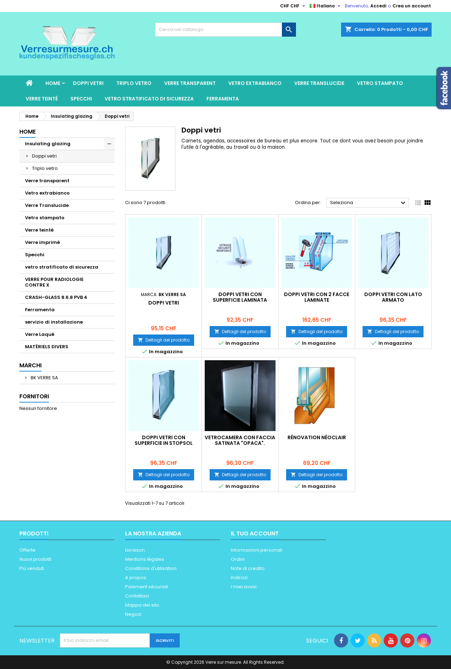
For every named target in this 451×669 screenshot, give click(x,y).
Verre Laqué (39, 334)
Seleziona (368, 203)
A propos (135, 577)
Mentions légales (144, 559)
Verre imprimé (42, 242)
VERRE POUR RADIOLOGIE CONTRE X (54, 282)
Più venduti (31, 568)
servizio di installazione (54, 322)
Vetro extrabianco (255, 83)
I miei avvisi (244, 586)
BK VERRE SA (44, 377)
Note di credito (248, 568)
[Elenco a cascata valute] (293, 6)
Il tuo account (255, 533)
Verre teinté (42, 98)
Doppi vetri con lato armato (393, 297)
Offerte (27, 550)
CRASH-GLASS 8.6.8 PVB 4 (56, 297)
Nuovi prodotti (35, 559)
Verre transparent (190, 83)
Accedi (378, 6)
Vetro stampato (380, 83)
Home (52, 83)
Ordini (238, 559)
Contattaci (137, 596)
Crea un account (412, 6)
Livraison (135, 550)
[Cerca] (225, 30)
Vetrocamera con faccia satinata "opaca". (240, 440)
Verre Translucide (319, 83)
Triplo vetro (134, 83)
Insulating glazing (47, 143)
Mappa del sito (142, 605)
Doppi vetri (88, 83)
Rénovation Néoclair (317, 437)
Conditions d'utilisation (151, 568)
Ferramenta (222, 98)
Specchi (81, 98)
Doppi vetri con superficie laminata (240, 297)
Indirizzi (239, 577)
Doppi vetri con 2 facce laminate (316, 297)
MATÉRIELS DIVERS (46, 346)
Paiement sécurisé (146, 586)
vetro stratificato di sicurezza (149, 98)
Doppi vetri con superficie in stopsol (164, 440)
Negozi (133, 614)
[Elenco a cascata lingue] (326, 6)
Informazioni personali (256, 550)
